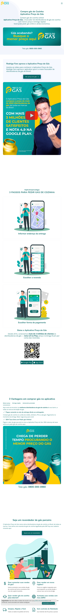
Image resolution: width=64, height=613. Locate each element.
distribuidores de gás (33, 524)
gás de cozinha (54, 20)
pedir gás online (28, 24)
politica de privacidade (41, 601)
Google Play (26, 362)
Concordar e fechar (48, 603)
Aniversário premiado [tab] (29, 403)
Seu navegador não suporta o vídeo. (32, 36)
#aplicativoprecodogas (32, 190)
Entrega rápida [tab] (16, 403)
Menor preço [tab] (6, 403)
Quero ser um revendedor (32, 533)
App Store (38, 362)
